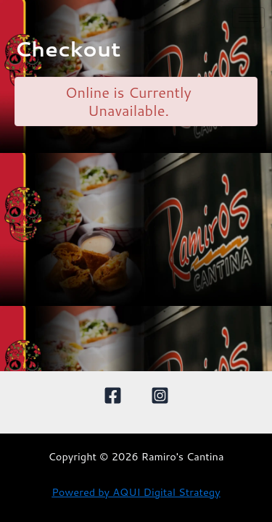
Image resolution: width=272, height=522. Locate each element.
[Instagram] (160, 395)
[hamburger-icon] (248, 17)
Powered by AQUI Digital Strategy (136, 492)
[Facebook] (113, 395)
